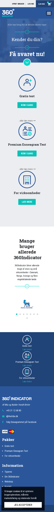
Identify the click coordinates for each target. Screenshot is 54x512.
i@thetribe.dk (12, 416)
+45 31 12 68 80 (13, 410)
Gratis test (9, 446)
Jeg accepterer (23, 504)
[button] (16, 314)
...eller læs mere (27, 120)
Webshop (9, 481)
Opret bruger (18, 4)
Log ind (31, 4)
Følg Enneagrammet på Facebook (21, 422)
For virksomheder (12, 456)
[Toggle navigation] (49, 14)
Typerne (8, 471)
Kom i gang (27, 105)
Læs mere (27, 202)
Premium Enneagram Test (16, 451)
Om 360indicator (12, 476)
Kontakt (8, 486)
